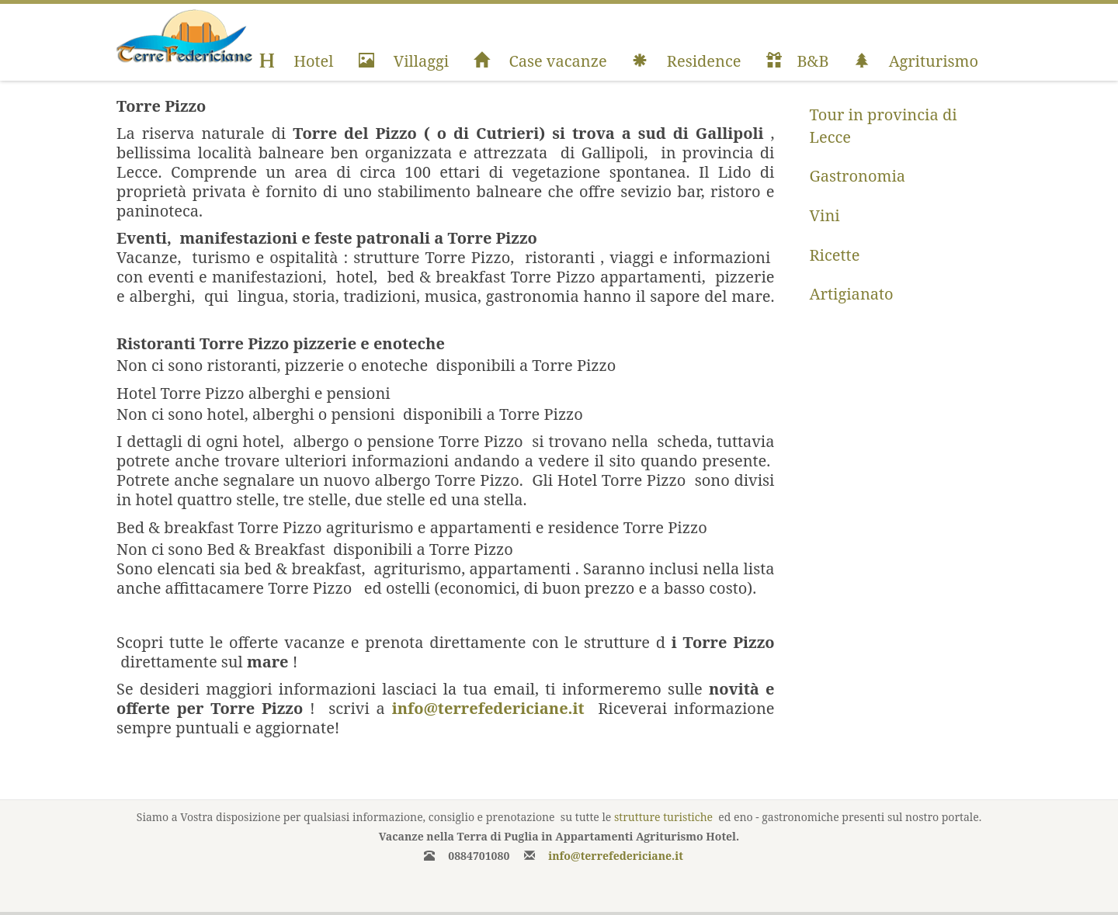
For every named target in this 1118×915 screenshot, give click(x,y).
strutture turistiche (663, 816)
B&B (797, 60)
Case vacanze (540, 60)
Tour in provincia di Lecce (883, 125)
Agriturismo (916, 60)
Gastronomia (858, 175)
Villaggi (404, 60)
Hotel (296, 60)
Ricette (835, 254)
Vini (825, 215)
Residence (686, 60)
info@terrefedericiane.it (488, 708)
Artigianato (852, 293)
